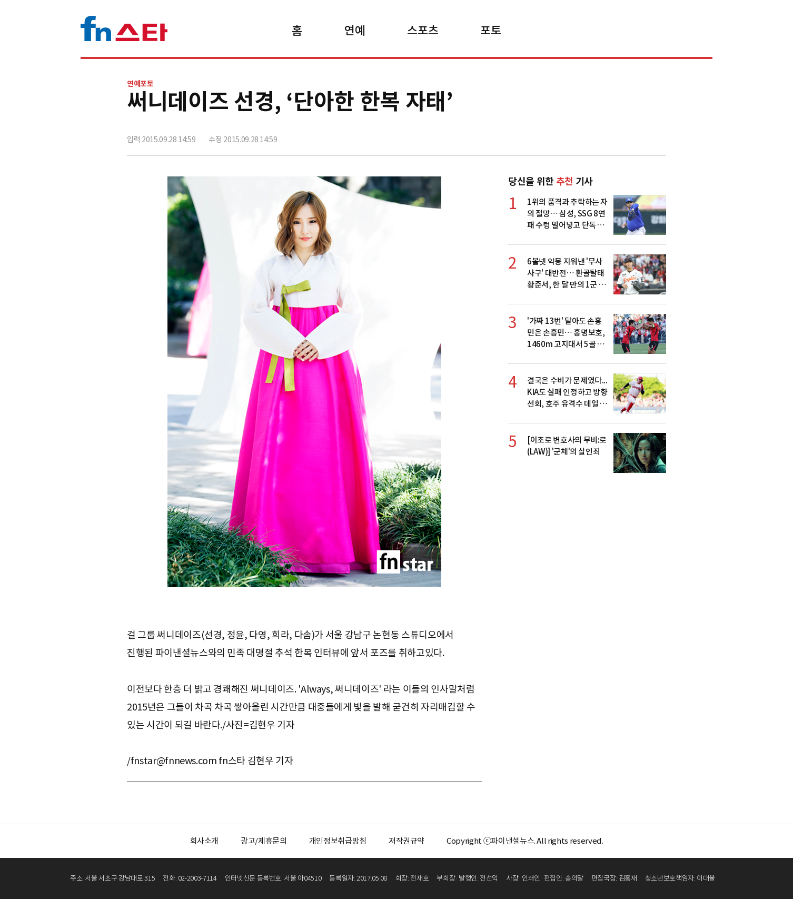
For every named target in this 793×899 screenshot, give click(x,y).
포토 (490, 30)
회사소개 (204, 841)
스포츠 (422, 30)
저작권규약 (406, 841)
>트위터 (611, 135)
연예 (354, 30)
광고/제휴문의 (264, 841)
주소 (657, 135)
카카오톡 (634, 135)
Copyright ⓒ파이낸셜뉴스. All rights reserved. (525, 841)
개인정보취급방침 (337, 841)
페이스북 (588, 135)
